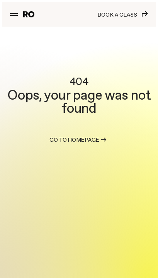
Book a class (122, 14)
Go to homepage (79, 139)
